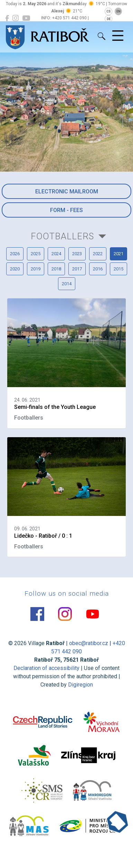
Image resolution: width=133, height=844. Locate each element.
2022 (98, 253)
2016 (98, 268)
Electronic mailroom (66, 191)
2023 (77, 253)
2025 (35, 253)
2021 (118, 253)
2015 (118, 268)
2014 (67, 283)
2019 (35, 268)
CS (108, 11)
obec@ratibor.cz (88, 643)
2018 (56, 268)
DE (109, 19)
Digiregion (80, 684)
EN (118, 11)
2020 (15, 268)
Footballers (62, 236)
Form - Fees (66, 210)
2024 (56, 253)
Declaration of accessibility (46, 668)
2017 (77, 268)
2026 (15, 253)
